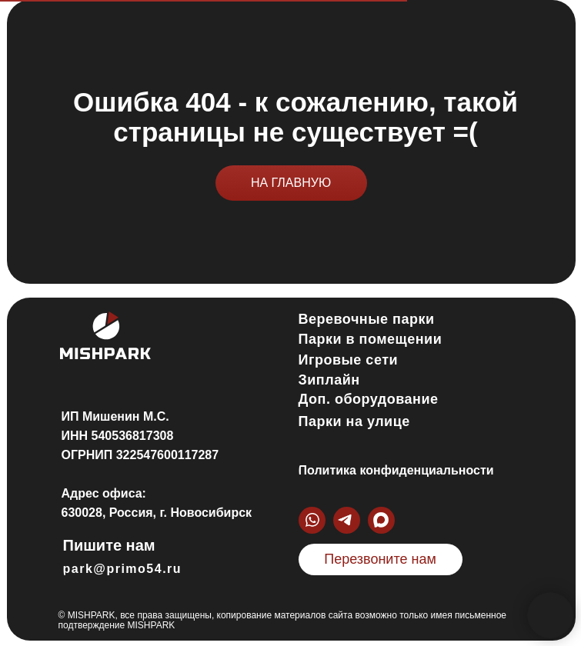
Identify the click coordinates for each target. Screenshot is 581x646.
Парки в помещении (370, 339)
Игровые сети (349, 360)
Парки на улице (354, 421)
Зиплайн (329, 380)
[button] (380, 559)
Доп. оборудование (369, 399)
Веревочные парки (367, 319)
